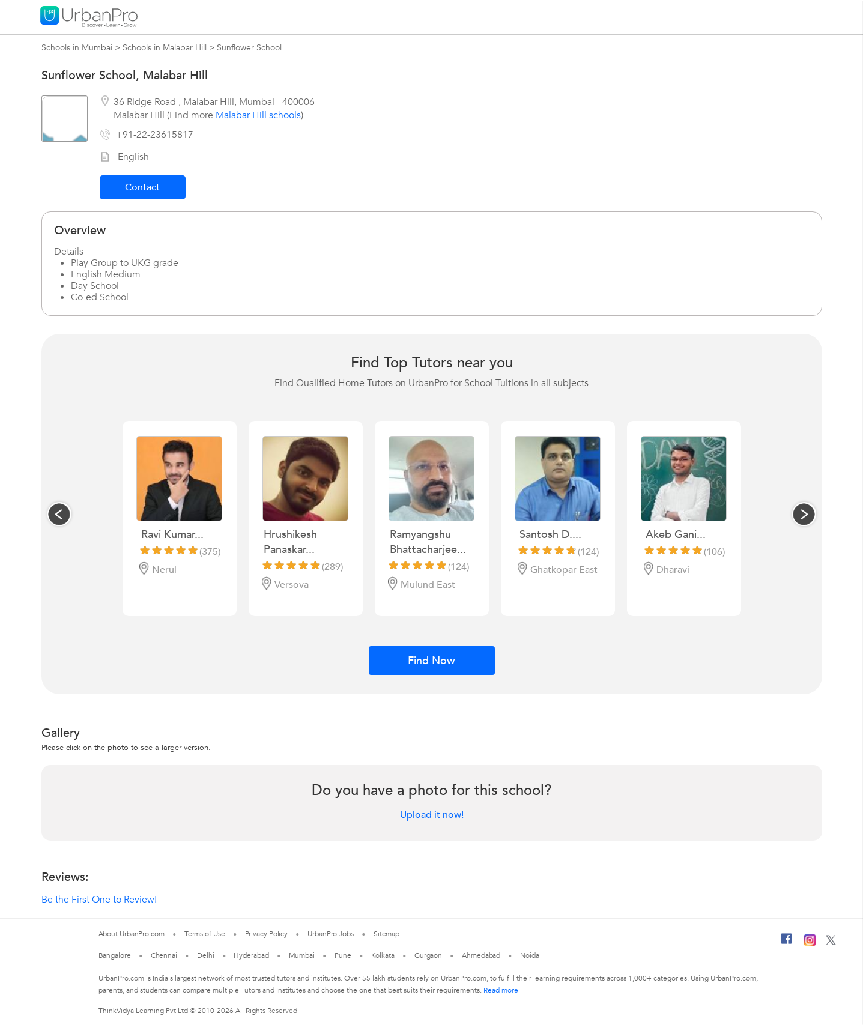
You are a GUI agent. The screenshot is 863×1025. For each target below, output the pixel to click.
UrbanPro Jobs (330, 934)
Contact (142, 187)
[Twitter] (831, 943)
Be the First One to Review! (99, 899)
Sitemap (386, 934)
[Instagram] (810, 944)
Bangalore (114, 955)
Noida (529, 955)
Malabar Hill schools (258, 115)
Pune (343, 955)
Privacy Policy (266, 934)
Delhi (205, 955)
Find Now (431, 660)
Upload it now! (432, 814)
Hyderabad (251, 955)
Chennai (164, 955)
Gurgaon (428, 955)
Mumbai (302, 955)
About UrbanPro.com (131, 934)
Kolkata (383, 955)
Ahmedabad (481, 955)
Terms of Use (204, 934)
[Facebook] (787, 943)
